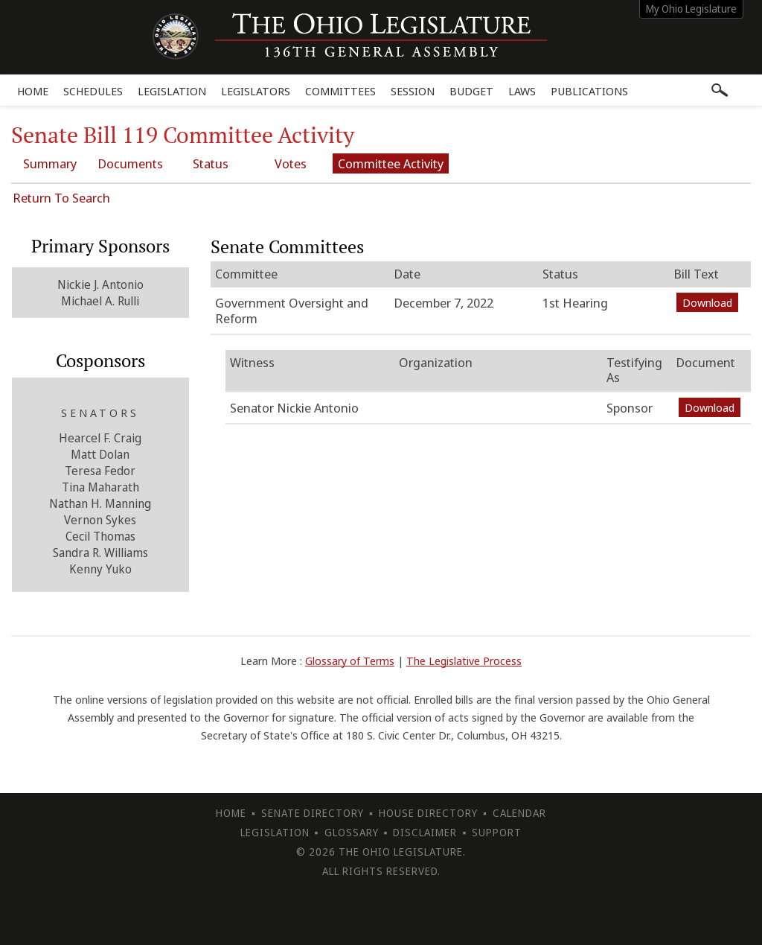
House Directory (428, 813)
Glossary (351, 832)
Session (413, 90)
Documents (130, 163)
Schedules (93, 90)
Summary (50, 163)
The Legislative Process (464, 660)
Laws (522, 90)
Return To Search (61, 197)
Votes (291, 163)
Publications (589, 90)
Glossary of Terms (349, 660)
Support (497, 832)
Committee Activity (391, 163)
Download (707, 302)
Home (32, 90)
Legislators (255, 90)
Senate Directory (312, 813)
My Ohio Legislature (691, 8)
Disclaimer (425, 832)
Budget (471, 90)
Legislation (172, 90)
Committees (340, 90)
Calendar (519, 813)
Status (210, 163)
